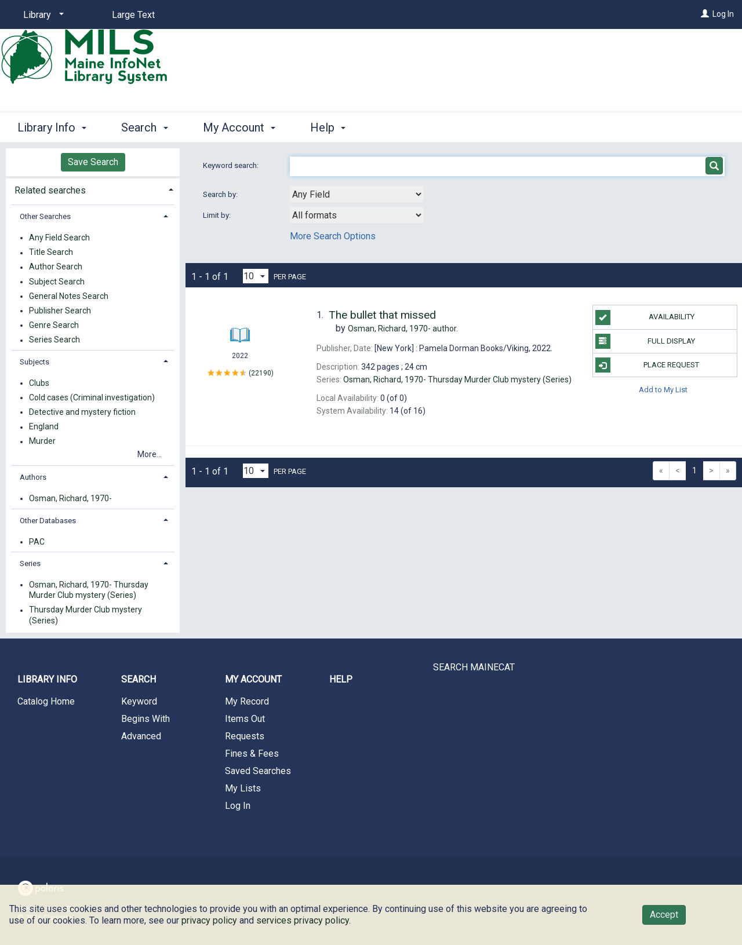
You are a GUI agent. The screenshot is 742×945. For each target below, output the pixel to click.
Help (340, 679)
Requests (244, 736)
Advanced (141, 736)
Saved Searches (258, 770)
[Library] (41, 15)
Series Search (54, 340)
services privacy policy (302, 920)
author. (403, 328)
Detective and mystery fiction (82, 412)
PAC (37, 541)
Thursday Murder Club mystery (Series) (85, 615)
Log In (723, 14)
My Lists (243, 788)
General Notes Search (68, 296)
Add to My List (663, 389)
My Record (247, 701)
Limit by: (217, 215)
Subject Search (57, 281)
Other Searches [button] (45, 216)
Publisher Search (60, 310)
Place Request (647, 365)
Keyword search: (231, 165)
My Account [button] (239, 127)
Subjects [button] (34, 361)
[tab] (93, 189)
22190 (261, 372)
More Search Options (333, 236)
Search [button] (144, 127)
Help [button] (327, 127)
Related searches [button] (50, 190)
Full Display (645, 341)
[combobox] (356, 194)
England (44, 427)
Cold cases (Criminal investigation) (92, 397)
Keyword (139, 701)
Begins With (145, 718)
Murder (42, 441)
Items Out (245, 718)
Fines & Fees (252, 753)
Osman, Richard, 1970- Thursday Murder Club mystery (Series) (88, 590)
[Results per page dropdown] (255, 276)
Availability (644, 317)
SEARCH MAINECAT (474, 667)
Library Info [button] (51, 127)
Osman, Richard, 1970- (70, 498)
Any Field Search (59, 237)
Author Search (55, 267)
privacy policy (209, 920)
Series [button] (30, 563)
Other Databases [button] (48, 520)
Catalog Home (46, 701)
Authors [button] (33, 477)
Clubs (39, 383)
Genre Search (54, 325)
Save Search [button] (93, 161)
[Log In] (705, 14)
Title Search (51, 252)
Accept (664, 914)
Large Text (133, 14)
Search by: (221, 194)
